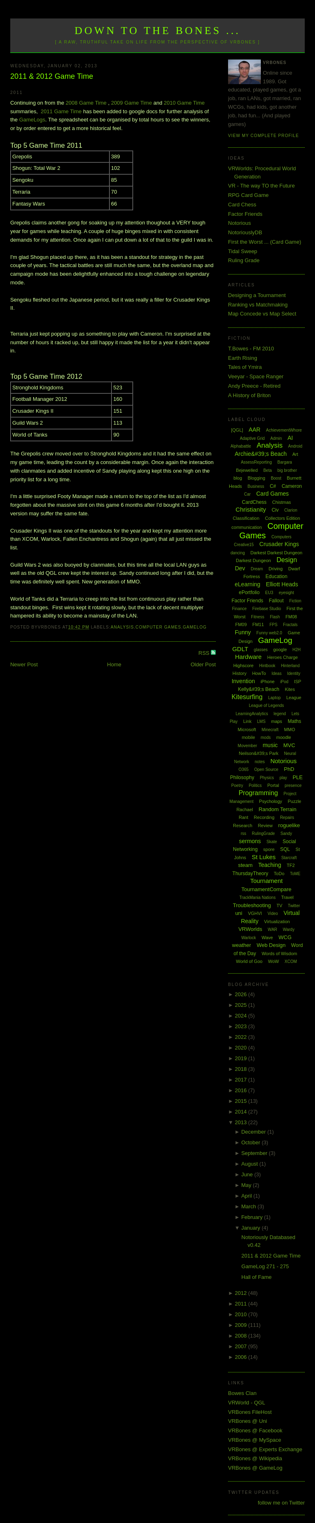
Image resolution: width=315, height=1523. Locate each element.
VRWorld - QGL (246, 1403)
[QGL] (237, 430)
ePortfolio (249, 592)
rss (243, 833)
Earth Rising (242, 358)
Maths (294, 721)
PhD (289, 769)
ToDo (279, 873)
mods (265, 737)
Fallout (276, 601)
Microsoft (247, 729)
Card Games (272, 493)
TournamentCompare (266, 889)
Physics (267, 777)
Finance (239, 608)
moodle (283, 737)
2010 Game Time (184, 103)
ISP (297, 681)
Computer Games (158, 627)
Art (295, 454)
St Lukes (264, 856)
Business (255, 486)
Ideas (276, 673)
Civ (275, 510)
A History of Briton (249, 395)
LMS (261, 721)
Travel (287, 897)
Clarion (290, 510)
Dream (257, 569)
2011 (242, 1304)
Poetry (237, 785)
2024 (242, 1016)
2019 (242, 1058)
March (249, 1206)
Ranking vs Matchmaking (258, 305)
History (240, 673)
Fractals (290, 624)
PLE (297, 777)
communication (246, 527)
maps (276, 721)
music (270, 745)
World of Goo (249, 961)
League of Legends (266, 705)
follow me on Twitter (281, 1503)
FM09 (241, 624)
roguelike (289, 825)
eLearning (247, 584)
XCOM (291, 961)
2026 (242, 994)
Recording (264, 817)
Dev (240, 568)
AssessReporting (256, 462)
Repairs (287, 817)
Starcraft (289, 857)
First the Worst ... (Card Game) (264, 242)
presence (293, 785)
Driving (276, 568)
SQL (285, 849)
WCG (285, 937)
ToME (295, 873)
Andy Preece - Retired (254, 386)
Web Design (271, 945)
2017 (242, 1080)
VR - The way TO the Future (261, 186)
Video (272, 913)
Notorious (239, 223)
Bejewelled (247, 470)
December (254, 1132)
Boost (276, 478)
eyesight (286, 592)
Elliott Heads (282, 584)
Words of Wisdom (279, 953)
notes (260, 761)
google (280, 649)
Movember (247, 745)
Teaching (269, 865)
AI (290, 437)
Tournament (266, 880)
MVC (289, 745)
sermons (250, 841)
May (247, 1185)
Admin (276, 438)
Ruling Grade (244, 260)
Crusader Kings (279, 544)
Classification (246, 518)
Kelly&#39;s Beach (258, 689)
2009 (242, 1325)
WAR (272, 929)
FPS (273, 624)
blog (237, 478)
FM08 (291, 616)
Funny (243, 632)
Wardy (288, 929)
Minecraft (270, 729)
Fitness (257, 617)
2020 (242, 1048)
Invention (243, 681)
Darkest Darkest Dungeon (277, 552)
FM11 (258, 624)
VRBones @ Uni (247, 1421)
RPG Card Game (248, 195)
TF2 (291, 865)
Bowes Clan (242, 1393)
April (247, 1196)
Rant (243, 817)
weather (241, 945)
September (255, 1153)
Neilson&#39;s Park (258, 753)
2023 (242, 1026)
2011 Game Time (61, 111)
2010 (242, 1314)
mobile (248, 737)
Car (247, 494)
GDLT (240, 648)
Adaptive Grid (252, 438)
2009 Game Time (131, 103)
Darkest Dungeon (253, 560)
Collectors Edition (282, 518)
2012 (242, 1293)
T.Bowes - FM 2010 (251, 348)
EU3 (269, 592)
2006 (242, 1357)
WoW (273, 961)
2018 (242, 1069)
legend (280, 713)
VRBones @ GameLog (255, 1468)
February (252, 1217)
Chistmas (281, 502)
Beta (267, 470)
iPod (284, 681)
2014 (242, 1112)
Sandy (286, 833)
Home (114, 664)
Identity (293, 673)
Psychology (270, 801)
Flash (275, 617)
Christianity (250, 509)
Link (247, 721)
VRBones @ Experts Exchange (265, 1449)
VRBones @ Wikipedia (255, 1458)
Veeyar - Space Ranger (255, 376)
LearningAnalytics (251, 713)
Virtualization (277, 921)
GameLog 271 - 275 (265, 1266)
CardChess (254, 502)
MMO (289, 729)
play (283, 777)
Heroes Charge (282, 657)
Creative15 (243, 544)
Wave (267, 937)
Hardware (248, 656)
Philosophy (242, 777)
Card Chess (242, 204)
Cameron (292, 486)
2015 (242, 1101)
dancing (238, 553)
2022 (242, 1037)
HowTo (259, 673)
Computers (282, 537)
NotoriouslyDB (245, 232)
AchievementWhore (284, 430)
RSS (205, 653)
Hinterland (290, 665)
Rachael (244, 809)
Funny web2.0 (269, 633)
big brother (287, 470)
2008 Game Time (86, 103)
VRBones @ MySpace (254, 1440)
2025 (242, 1005)
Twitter (294, 905)
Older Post (203, 664)
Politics (255, 785)
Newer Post (24, 664)
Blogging (256, 478)
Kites (289, 689)
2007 (242, 1346)
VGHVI (255, 913)
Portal (273, 785)
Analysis (122, 627)
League (293, 697)
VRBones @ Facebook (255, 1430)
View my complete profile (263, 135)
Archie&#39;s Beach (261, 453)
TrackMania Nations (257, 897)
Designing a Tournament (257, 295)
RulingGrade (263, 833)
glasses (261, 649)
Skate (272, 841)
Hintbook (267, 665)
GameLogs (32, 120)
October (251, 1142)
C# (273, 486)
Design (286, 559)
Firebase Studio (266, 608)
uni (238, 913)
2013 (242, 1122)
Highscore (243, 665)
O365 (244, 769)
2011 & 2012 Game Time (51, 76)
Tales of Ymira (245, 367)
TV (279, 905)
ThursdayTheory (250, 873)
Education (276, 576)
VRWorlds (250, 929)
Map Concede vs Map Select (262, 314)
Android (295, 446)
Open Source (266, 769)
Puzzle (294, 801)
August (250, 1164)
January (251, 1228)
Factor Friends (245, 214)
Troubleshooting (252, 905)
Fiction (295, 601)
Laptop (274, 697)
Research (242, 825)
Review (265, 825)
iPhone (267, 681)
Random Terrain (277, 809)
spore (269, 849)
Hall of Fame (257, 1277)
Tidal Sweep (242, 251)
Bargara (284, 462)
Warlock (248, 937)
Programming (258, 792)
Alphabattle (241, 446)
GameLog (195, 627)
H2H (296, 649)
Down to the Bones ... (158, 31)
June (247, 1174)
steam (245, 865)
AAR (254, 429)
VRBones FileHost (250, 1412)
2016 (242, 1090)
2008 (242, 1336)
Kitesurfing (246, 696)
